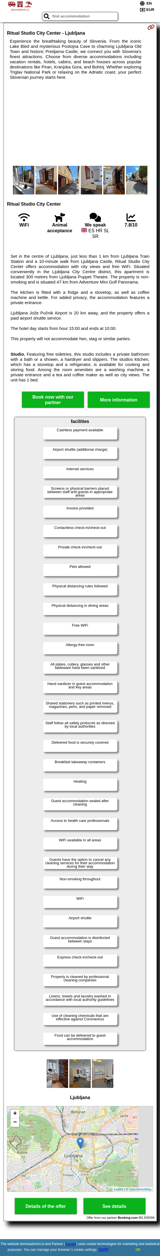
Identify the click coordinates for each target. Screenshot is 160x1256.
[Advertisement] (80, 123)
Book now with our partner (52, 400)
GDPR (103, 1250)
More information (118, 399)
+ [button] (15, 1114)
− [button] (15, 1122)
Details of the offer (45, 1206)
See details (114, 1206)
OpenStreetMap (140, 1189)
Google (70, 1244)
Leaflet (118, 1189)
